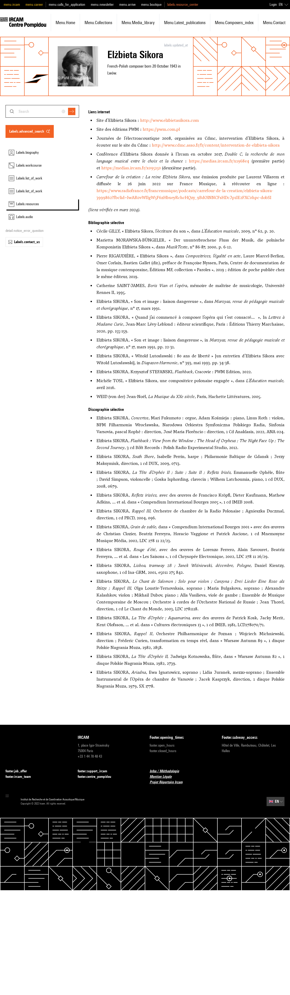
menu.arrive (127, 4)
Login (273, 4)
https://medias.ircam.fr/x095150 (131, 168)
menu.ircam (12, 4)
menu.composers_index (234, 22)
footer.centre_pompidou (97, 776)
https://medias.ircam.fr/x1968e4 (219, 161)
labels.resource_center (182, 4)
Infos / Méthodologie (167, 771)
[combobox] (42, 111)
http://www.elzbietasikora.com (169, 120)
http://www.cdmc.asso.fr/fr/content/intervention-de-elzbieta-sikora (216, 145)
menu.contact (274, 22)
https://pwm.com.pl (161, 129)
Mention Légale (163, 776)
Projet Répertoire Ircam (169, 782)
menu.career (34, 4)
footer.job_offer (19, 771)
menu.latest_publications (184, 22)
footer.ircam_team (21, 776)
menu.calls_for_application (67, 4)
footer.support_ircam (95, 771)
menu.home (65, 22)
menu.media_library (138, 22)
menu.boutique (151, 4)
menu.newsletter (102, 4)
